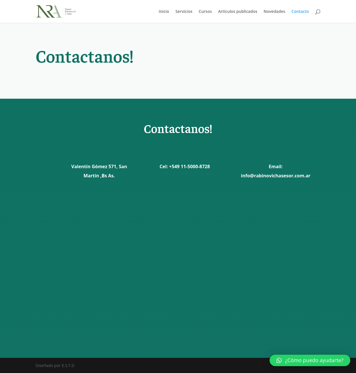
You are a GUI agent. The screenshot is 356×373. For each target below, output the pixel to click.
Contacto (300, 11)
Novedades (274, 11)
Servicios (183, 11)
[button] (310, 360)
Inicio (164, 11)
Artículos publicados (237, 11)
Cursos (205, 11)
